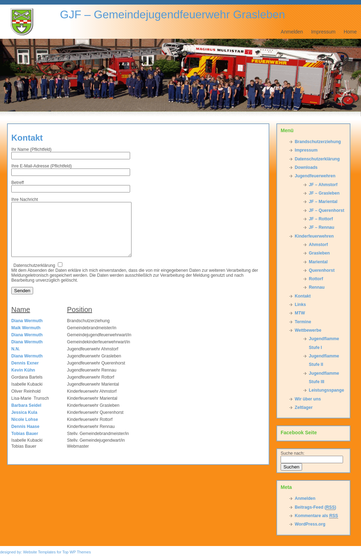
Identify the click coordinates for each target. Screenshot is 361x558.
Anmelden (292, 32)
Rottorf (316, 278)
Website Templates (39, 552)
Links (300, 304)
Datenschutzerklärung (317, 159)
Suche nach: (293, 453)
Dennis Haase (25, 437)
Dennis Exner (25, 373)
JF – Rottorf (321, 218)
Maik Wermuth (26, 338)
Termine (303, 321)
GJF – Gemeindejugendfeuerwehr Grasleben (172, 14)
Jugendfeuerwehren (315, 175)
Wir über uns (308, 399)
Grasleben (319, 253)
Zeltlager (304, 407)
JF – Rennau (321, 227)
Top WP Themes (76, 552)
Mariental (318, 261)
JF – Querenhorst (326, 210)
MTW (300, 313)
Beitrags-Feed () (315, 507)
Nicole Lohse (24, 430)
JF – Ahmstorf (323, 184)
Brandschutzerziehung (318, 141)
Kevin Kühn (23, 380)
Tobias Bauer (24, 444)
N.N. (15, 359)
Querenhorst (322, 270)
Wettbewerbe (308, 330)
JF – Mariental (323, 201)
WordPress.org (310, 524)
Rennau (317, 287)
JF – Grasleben (324, 193)
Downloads (306, 167)
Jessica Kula (24, 423)
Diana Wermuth (27, 331)
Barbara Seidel (26, 415)
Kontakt (27, 137)
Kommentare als (316, 516)
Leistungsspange (326, 390)
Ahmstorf (318, 244)
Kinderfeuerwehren (314, 236)
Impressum (323, 32)
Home (350, 32)
